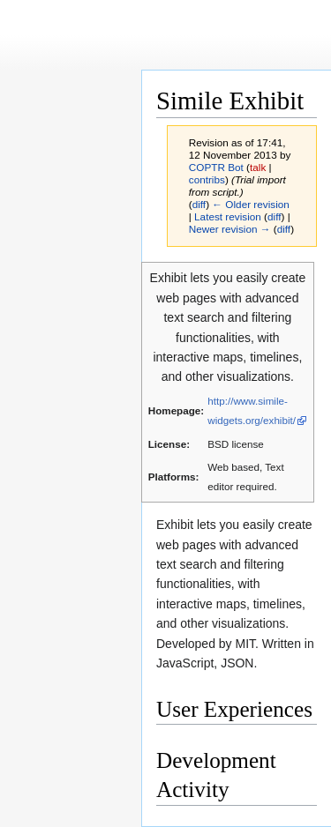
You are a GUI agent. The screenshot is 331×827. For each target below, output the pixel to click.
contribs (207, 179)
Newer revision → (230, 229)
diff (199, 204)
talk (258, 167)
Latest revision (227, 216)
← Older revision (251, 204)
